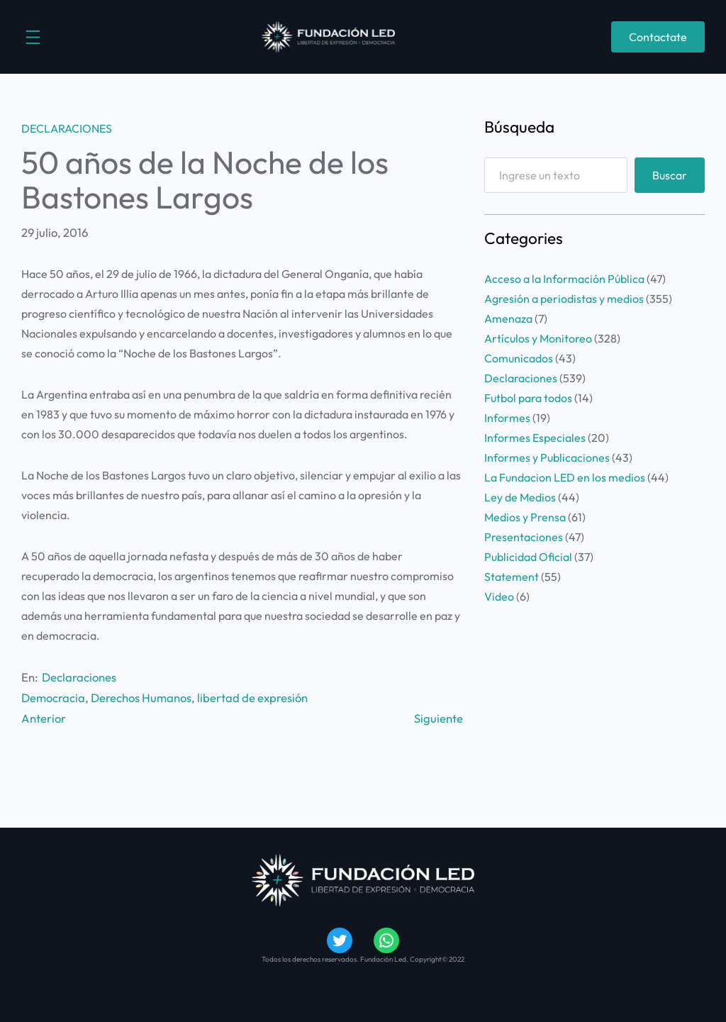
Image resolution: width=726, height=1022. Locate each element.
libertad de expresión (252, 697)
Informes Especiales (535, 438)
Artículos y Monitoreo (538, 338)
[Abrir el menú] (33, 37)
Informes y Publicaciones (547, 457)
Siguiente (438, 718)
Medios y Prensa (525, 517)
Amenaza (508, 318)
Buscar (669, 175)
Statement (511, 577)
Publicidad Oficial (528, 557)
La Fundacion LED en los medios (564, 477)
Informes (507, 418)
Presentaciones (523, 537)
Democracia (53, 697)
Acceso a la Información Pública (564, 279)
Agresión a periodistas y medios (564, 298)
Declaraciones (66, 128)
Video (499, 596)
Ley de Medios (520, 497)
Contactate (658, 37)
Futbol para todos (528, 398)
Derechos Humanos (141, 697)
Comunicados (518, 358)
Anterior (43, 718)
